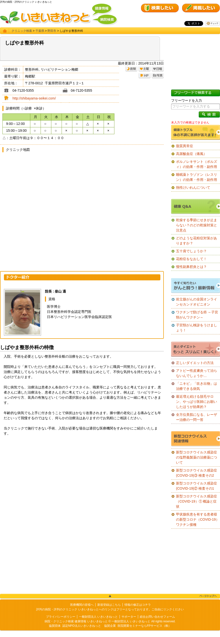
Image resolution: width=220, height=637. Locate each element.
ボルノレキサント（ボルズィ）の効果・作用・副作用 (196, 164)
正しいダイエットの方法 (195, 363)
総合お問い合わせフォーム (157, 616)
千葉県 (39, 31)
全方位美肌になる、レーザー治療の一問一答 (196, 417)
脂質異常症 (184, 146)
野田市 (51, 31)
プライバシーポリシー (60, 616)
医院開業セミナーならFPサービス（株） (144, 625)
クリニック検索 (21, 31)
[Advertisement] (82, 477)
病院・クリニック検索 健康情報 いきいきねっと (76, 621)
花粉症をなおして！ (191, 259)
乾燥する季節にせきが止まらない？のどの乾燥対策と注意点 (196, 225)
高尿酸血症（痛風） (191, 154)
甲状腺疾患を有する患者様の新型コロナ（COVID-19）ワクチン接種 (197, 519)
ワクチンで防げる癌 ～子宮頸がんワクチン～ (197, 314)
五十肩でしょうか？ (191, 251)
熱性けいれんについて (193, 187)
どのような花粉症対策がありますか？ (196, 240)
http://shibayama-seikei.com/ (34, 98)
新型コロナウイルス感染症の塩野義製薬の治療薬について (196, 457)
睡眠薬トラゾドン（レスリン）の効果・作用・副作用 (196, 177)
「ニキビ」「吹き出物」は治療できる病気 (196, 386)
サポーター (128, 616)
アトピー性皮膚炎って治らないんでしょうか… (196, 373)
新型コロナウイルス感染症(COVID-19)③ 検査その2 (196, 472)
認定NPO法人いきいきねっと (81, 625)
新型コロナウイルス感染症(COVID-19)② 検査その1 (196, 485)
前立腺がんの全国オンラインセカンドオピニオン (196, 301)
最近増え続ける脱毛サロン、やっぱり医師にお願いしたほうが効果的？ (196, 402)
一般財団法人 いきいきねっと (98, 616)
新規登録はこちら (109, 604)
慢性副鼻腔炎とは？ (191, 267)
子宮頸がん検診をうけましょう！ (196, 327)
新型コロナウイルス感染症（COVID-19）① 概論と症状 (196, 501)
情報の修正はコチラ (137, 604)
